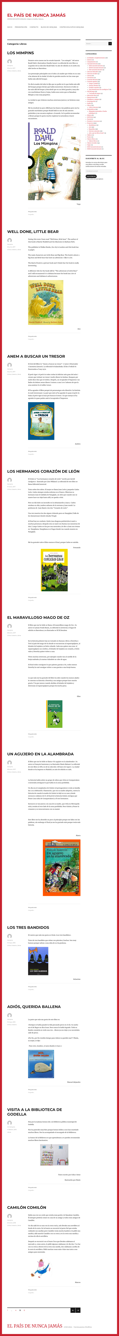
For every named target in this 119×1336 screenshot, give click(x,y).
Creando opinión (92, 81)
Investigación (91, 101)
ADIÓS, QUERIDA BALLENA (34, 1006)
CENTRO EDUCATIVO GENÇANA (72, 27)
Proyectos (90, 123)
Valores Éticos (91, 139)
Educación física (92, 95)
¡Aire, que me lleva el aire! (96, 133)
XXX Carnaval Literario (95, 70)
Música (89, 115)
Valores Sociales (92, 143)
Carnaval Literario (92, 64)
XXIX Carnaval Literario (96, 66)
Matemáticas (91, 109)
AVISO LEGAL (68, 1327)
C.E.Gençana (11, 1127)
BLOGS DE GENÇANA (49, 27)
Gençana (10, 65)
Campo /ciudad (93, 83)
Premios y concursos (93, 121)
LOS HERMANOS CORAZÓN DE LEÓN (43, 471)
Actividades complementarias (96, 58)
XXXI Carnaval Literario (94, 147)
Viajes (89, 145)
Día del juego (91, 91)
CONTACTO (34, 27)
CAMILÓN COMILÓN (26, 1207)
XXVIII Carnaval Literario (96, 68)
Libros (19, 71)
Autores (89, 60)
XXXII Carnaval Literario (94, 149)
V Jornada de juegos (94, 93)
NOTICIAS (90, 117)
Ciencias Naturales (92, 71)
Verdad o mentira (94, 87)
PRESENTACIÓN (21, 27)
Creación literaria (92, 79)
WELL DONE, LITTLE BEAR (33, 231)
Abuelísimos (92, 125)
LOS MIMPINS (20, 53)
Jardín (89, 103)
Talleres (89, 135)
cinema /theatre (93, 85)
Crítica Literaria (12, 71)
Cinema (89, 75)
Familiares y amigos (93, 99)
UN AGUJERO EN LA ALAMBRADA (40, 754)
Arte (90, 127)
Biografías (92, 129)
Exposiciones (91, 97)
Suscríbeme (91, 176)
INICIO (9, 27)
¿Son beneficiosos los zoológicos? (99, 89)
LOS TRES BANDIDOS (28, 927)
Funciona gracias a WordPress (83, 1327)
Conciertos (90, 77)
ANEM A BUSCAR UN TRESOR (36, 356)
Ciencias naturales (94, 131)
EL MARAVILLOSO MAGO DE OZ (38, 617)
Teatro (89, 137)
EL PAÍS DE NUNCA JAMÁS (36, 15)
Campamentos (91, 62)
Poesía (89, 119)
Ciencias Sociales (92, 73)
